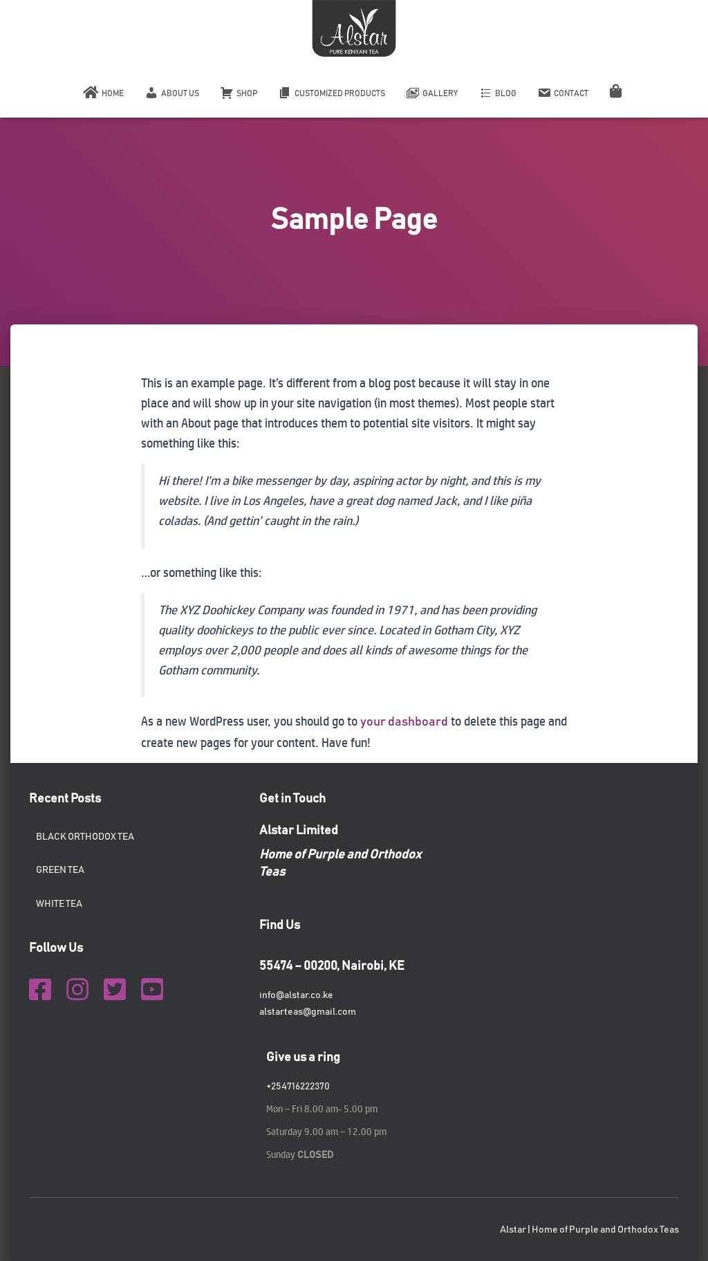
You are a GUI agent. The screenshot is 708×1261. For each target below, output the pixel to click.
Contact (562, 93)
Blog (497, 93)
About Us (172, 93)
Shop (238, 93)
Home (103, 93)
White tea (59, 904)
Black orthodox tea (85, 837)
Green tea (60, 870)
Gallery (432, 93)
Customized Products (331, 93)
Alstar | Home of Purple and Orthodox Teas (589, 1230)
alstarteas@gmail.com (307, 1012)
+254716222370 (298, 1087)
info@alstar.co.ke (296, 995)
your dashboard (404, 722)
